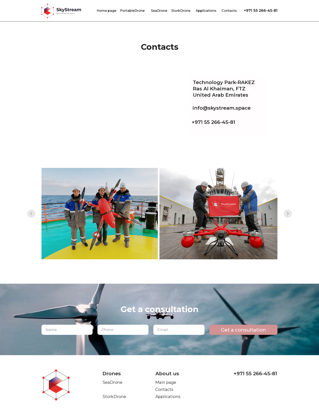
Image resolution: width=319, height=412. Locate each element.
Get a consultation (243, 330)
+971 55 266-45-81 (260, 10)
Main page (165, 382)
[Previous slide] (31, 214)
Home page (106, 11)
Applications (206, 11)
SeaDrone (159, 11)
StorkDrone (180, 11)
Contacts (229, 11)
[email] (178, 330)
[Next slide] (288, 214)
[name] (67, 330)
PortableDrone (132, 11)
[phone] (123, 330)
